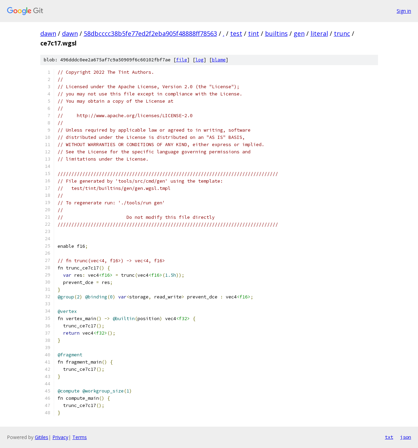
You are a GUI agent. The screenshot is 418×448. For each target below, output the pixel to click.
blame (219, 60)
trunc (342, 33)
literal (319, 33)
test (236, 33)
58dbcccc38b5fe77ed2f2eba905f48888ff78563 (150, 33)
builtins (276, 33)
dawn (48, 33)
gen (299, 33)
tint (253, 33)
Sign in (404, 11)
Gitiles (41, 437)
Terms (79, 437)
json (405, 437)
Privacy (60, 437)
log (199, 60)
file (181, 60)
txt (389, 437)
